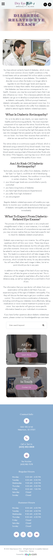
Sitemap (31, 551)
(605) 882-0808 (26, 446)
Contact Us (26, 387)
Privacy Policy (23, 551)
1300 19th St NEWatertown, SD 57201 (26, 428)
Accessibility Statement (41, 549)
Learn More (26, 354)
